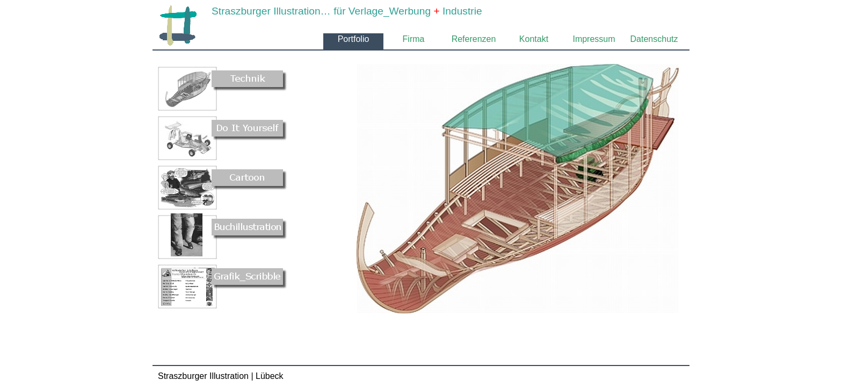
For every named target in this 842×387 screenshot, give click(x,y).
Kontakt (533, 39)
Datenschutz (654, 39)
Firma (414, 39)
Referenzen (474, 39)
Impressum (593, 39)
